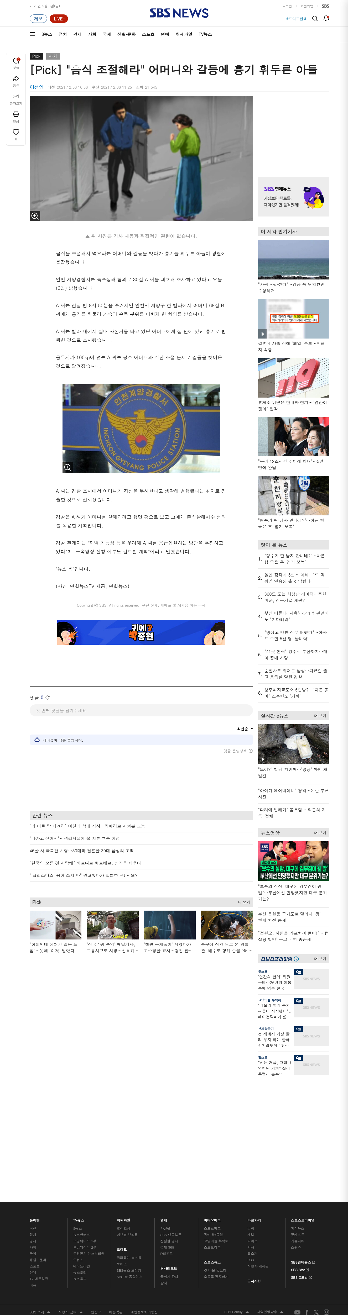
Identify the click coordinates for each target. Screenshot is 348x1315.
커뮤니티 (297, 1104)
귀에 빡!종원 (213, 1098)
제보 (250, 1098)
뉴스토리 (79, 1136)
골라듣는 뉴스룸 (129, 1121)
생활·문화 (126, 34)
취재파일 (183, 34)
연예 (165, 34)
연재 (163, 1082)
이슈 (33, 1148)
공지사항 (254, 1144)
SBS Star (300, 1132)
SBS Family (236, 1176)
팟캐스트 (297, 1098)
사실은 (165, 1092)
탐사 (163, 1146)
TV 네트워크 (39, 1142)
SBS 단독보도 (170, 1098)
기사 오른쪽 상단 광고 (292, 130)
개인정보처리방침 (144, 1175)
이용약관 (116, 1175)
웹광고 (96, 1175)
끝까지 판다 (169, 1140)
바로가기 (254, 1082)
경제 (77, 34)
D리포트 (166, 1117)
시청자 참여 (70, 1176)
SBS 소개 (40, 1176)
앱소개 (252, 1117)
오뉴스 (78, 1123)
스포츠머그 (212, 1092)
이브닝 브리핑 (127, 1098)
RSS (250, 1123)
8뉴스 (46, 34)
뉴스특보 (79, 1142)
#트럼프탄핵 (296, 18)
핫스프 (263, 971)
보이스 (122, 1127)
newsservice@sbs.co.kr (184, 1202)
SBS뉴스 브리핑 (129, 1134)
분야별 (35, 1082)
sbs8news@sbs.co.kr (187, 1194)
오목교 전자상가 (216, 1140)
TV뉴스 (205, 34)
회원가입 (307, 6)
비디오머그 (212, 1082)
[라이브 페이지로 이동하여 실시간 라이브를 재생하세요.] (59, 18)
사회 (92, 34)
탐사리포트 (168, 1131)
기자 (250, 1110)
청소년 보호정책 (262, 1206)
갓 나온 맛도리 (215, 1134)
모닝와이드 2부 (84, 1110)
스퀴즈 (296, 1110)
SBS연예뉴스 (303, 1125)
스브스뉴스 (212, 1124)
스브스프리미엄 (303, 1082)
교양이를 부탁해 (269, 1000)
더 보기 (242, 901)
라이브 (252, 1104)
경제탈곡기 (266, 1028)
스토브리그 (212, 1110)
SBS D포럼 (301, 1140)
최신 (33, 1092)
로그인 (287, 6)
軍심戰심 (123, 1092)
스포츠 (148, 34)
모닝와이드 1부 (84, 1104)
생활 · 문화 (38, 1123)
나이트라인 (81, 1129)
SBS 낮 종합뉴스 (129, 1140)
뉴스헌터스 (81, 1098)
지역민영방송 (270, 1176)
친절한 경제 (169, 1104)
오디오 (122, 1112)
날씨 (250, 1092)
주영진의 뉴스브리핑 (89, 1117)
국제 (107, 34)
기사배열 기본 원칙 (233, 1206)
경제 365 (167, 1110)
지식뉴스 (297, 1092)
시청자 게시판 (258, 1129)
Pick (36, 56)
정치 (63, 34)
